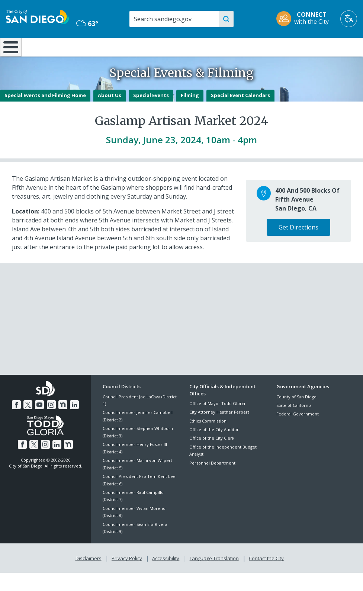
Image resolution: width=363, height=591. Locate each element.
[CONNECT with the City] (305, 18)
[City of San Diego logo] (37, 16)
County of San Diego (296, 416)
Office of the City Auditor (214, 449)
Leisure (46, 46)
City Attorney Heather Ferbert (219, 431)
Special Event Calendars (240, 115)
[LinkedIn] (72, 423)
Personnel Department (212, 482)
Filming (190, 115)
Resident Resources (103, 50)
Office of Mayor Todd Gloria (217, 423)
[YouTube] (39, 423)
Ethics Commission (208, 440)
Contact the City (264, 576)
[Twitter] (29, 423)
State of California (294, 425)
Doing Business (157, 50)
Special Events (151, 115)
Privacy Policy (127, 576)
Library (212, 46)
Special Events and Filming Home (45, 115)
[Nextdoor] (61, 423)
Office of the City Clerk (211, 457)
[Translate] (348, 18)
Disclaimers (90, 576)
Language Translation (213, 576)
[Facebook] (17, 423)
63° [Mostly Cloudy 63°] (87, 23)
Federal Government (297, 433)
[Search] (174, 19)
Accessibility (165, 576)
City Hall (333, 46)
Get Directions (298, 247)
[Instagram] (50, 423)
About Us (109, 115)
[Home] (9, 57)
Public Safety (272, 46)
